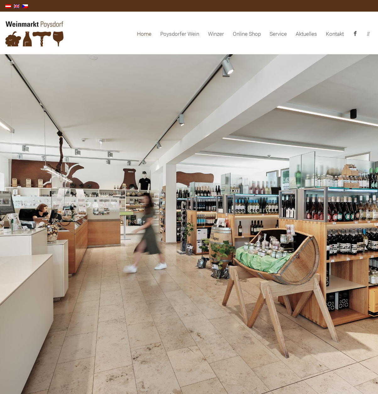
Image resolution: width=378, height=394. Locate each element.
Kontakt (335, 34)
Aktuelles (306, 34)
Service (278, 34)
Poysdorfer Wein (179, 34)
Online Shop (247, 34)
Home (144, 34)
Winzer (216, 34)
